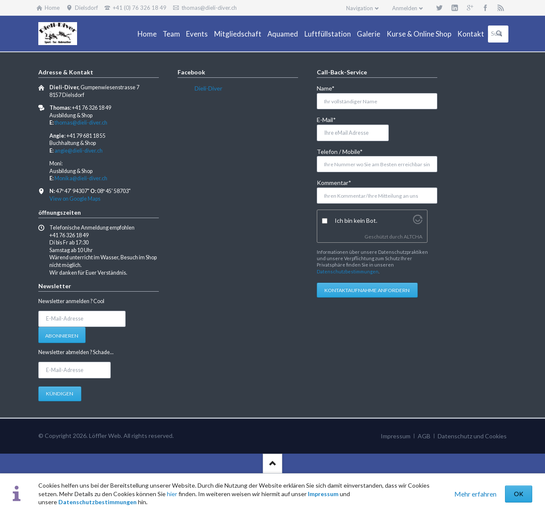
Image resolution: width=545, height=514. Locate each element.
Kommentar (334, 182)
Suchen (499, 34)
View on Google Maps (74, 199)
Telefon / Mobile (340, 151)
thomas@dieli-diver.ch (80, 122)
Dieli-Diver (208, 88)
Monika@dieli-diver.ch (80, 178)
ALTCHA (413, 236)
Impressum (323, 493)
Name (330, 88)
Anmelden (404, 8)
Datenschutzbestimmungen (97, 501)
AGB (424, 436)
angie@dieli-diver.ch (78, 151)
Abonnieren (61, 335)
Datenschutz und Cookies (472, 436)
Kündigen (59, 393)
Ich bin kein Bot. (356, 220)
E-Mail (330, 119)
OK (518, 493)
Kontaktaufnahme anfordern (367, 290)
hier (172, 493)
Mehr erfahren (475, 494)
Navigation (359, 8)
